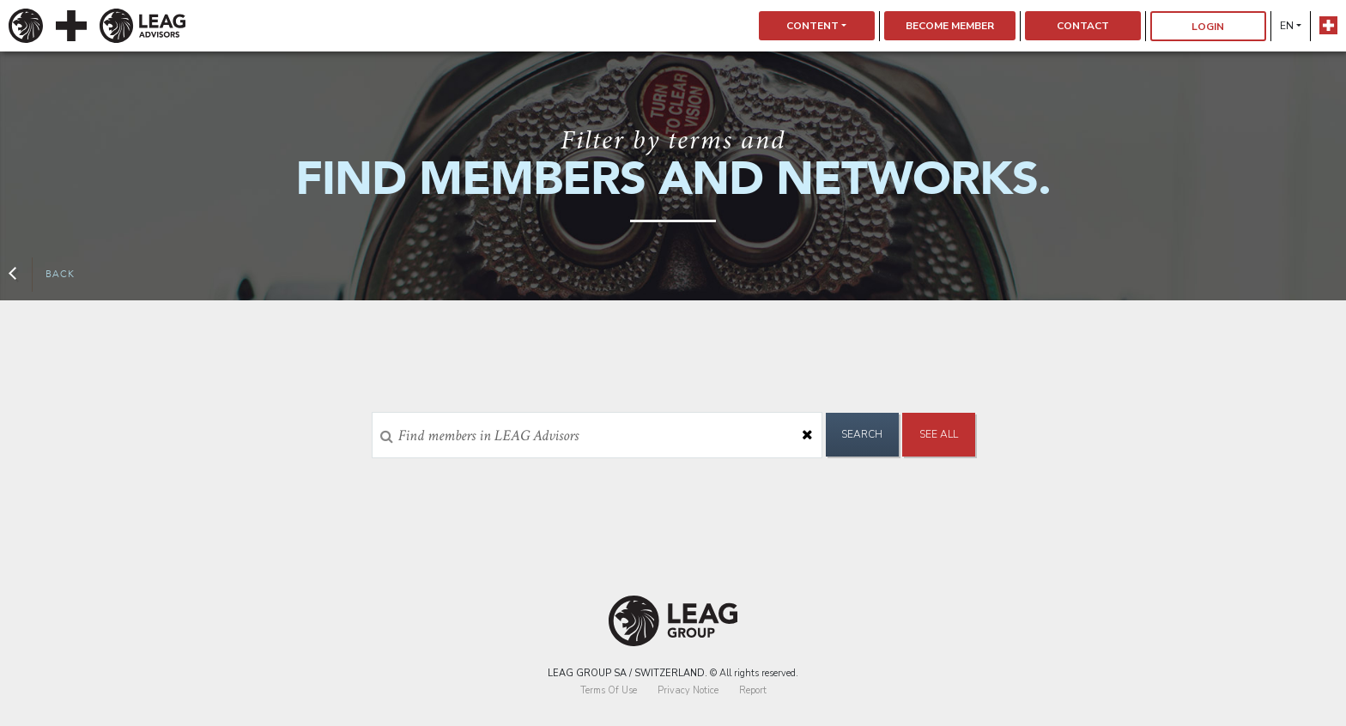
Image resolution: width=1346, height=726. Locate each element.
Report (753, 690)
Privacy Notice (688, 690)
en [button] (1287, 26)
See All (938, 434)
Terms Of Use (608, 690)
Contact (1083, 26)
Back (42, 274)
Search (861, 434)
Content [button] (812, 26)
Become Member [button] (950, 26)
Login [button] (1207, 26)
